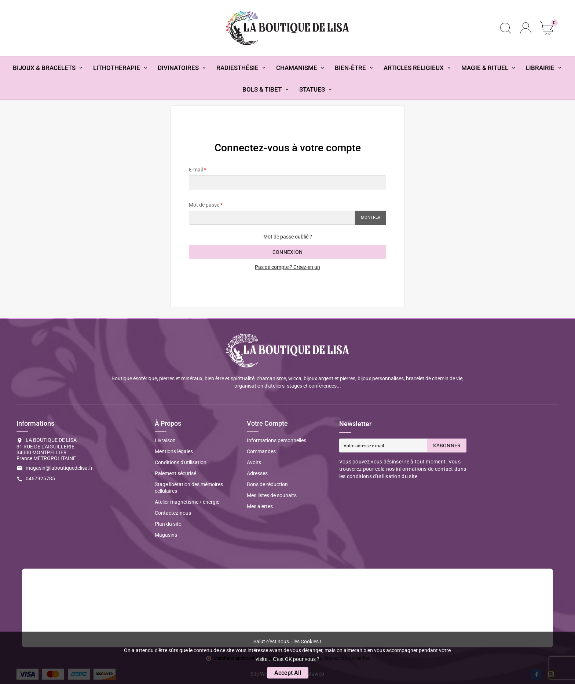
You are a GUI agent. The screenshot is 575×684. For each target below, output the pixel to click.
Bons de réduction (267, 484)
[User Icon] (525, 28)
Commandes (261, 451)
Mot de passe (204, 205)
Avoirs (254, 462)
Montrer (370, 217)
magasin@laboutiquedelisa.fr (59, 468)
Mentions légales (174, 451)
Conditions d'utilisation (180, 462)
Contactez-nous (173, 513)
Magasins (166, 535)
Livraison (165, 440)
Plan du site (168, 524)
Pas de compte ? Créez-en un (287, 267)
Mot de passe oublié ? (287, 237)
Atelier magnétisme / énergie (187, 502)
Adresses (257, 473)
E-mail (196, 170)
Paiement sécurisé (175, 473)
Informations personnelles (276, 440)
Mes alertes (260, 506)
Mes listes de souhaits (272, 495)
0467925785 (40, 478)
